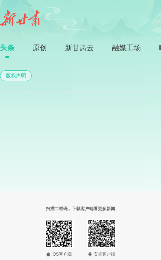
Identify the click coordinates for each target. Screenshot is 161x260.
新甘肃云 (79, 48)
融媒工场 (126, 48)
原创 (39, 48)
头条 (7, 48)
